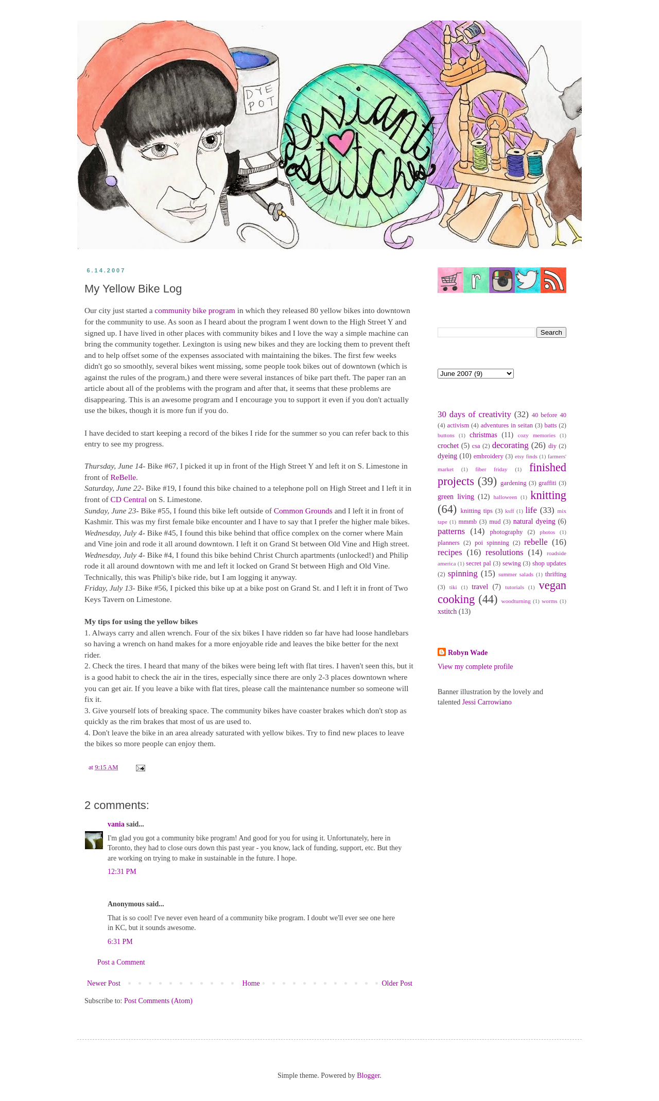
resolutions (504, 552)
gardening (513, 483)
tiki (453, 587)
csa (476, 446)
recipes (450, 552)
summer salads (515, 574)
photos (547, 532)
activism (458, 425)
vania (116, 824)
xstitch (447, 611)
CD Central (128, 499)
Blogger (368, 1075)
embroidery (489, 456)
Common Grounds (303, 510)
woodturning (516, 601)
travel (480, 587)
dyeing (447, 456)
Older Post (397, 983)
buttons (446, 435)
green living (456, 497)
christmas (483, 435)
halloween (505, 497)
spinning (463, 573)
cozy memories (537, 435)
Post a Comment (121, 962)
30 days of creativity (474, 414)
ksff (509, 511)
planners (449, 542)
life (530, 510)
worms (549, 601)
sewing (511, 563)
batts (551, 425)
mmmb (467, 521)
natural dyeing (534, 521)
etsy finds (526, 456)
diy (552, 446)
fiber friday (491, 469)
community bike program (194, 310)
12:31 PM (122, 871)
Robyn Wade (468, 653)
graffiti (548, 483)
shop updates (549, 563)
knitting (548, 495)
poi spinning (492, 542)
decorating (510, 445)
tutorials (514, 587)
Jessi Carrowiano (487, 702)
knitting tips (477, 510)
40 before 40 (549, 415)
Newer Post (103, 983)
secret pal (478, 563)
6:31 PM (120, 941)
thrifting (555, 574)
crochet (448, 446)
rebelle (536, 542)
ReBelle (123, 477)
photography (506, 532)
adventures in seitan (507, 425)
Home (251, 983)
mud (494, 521)
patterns (451, 531)
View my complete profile (475, 666)
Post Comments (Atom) (158, 1001)
